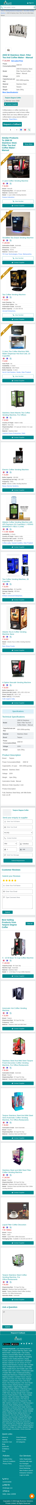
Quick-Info (5, 1446)
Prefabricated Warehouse (9, 1375)
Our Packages (24, 1463)
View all (29, 923)
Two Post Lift (14, 1415)
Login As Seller (24, 1475)
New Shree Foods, (8, 646)
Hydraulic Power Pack (15, 1381)
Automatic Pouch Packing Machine (12, 1409)
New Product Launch (26, 1470)
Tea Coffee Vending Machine (14, 295)
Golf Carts (5, 1427)
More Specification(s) (10, 92)
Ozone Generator (26, 1429)
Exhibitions (5, 1449)
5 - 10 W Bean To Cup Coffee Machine (18, 958)
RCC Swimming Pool (8, 1423)
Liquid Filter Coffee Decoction (14, 1225)
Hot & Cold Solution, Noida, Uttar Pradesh (16, 372)
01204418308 (6, 1482)
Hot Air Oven (10, 1379)
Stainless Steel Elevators (9, 1365)
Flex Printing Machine (13, 1383)
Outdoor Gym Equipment (9, 1425)
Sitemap (4, 1439)
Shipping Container (8, 1377)
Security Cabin (22, 1365)
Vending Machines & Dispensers (14, 10)
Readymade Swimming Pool (24, 1423)
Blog (3, 1444)
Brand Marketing (25, 1468)
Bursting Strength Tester (18, 1393)
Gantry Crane (6, 1391)
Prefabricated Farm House (15, 1367)
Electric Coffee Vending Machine (15, 470)
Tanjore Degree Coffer (13, 98)
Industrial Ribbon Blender (16, 1355)
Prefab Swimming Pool (20, 1419)
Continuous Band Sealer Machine (21, 1407)
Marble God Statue (14, 1399)
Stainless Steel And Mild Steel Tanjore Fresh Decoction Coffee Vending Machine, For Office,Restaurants (17, 1063)
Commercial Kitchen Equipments (17, 1401)
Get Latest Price (17, 61)
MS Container (16, 1371)
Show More (28, 144)
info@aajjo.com (7, 1488)
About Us (5, 1437)
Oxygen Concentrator (13, 1429)
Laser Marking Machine (23, 1348)
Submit (7, 912)
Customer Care (7, 1442)
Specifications (18, 711)
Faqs (3, 1451)
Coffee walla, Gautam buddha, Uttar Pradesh (17, 543)
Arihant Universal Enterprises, (12, 596)
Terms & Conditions (9, 1461)
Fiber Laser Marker (14, 1397)
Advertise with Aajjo (26, 1461)
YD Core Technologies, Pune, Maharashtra (16, 254)
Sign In (30, 3)
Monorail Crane (24, 1391)
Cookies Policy (7, 1459)
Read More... (13, 119)
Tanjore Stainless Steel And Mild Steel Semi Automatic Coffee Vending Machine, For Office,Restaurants (17, 1117)
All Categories (20, 1442)
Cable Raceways (27, 1403)
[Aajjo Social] (21, 1343)
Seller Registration (25, 1459)
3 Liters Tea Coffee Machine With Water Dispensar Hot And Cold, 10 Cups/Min (16, 353)
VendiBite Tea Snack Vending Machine (18, 238)
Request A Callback (18, 1333)
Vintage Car (13, 1427)
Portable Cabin (6, 1350)
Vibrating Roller (16, 1352)
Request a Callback (12, 124)
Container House (20, 1377)
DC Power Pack (20, 1379)
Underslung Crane (25, 1389)
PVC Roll (23, 1399)
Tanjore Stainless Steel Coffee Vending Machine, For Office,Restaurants (14, 1277)
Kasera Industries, (8, 197)
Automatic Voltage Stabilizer (10, 1389)
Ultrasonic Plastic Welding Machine (12, 1405)
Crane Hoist (15, 1391)
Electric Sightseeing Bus (25, 1425)
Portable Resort (11, 1369)
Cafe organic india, (8, 699)
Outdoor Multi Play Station (20, 1350)
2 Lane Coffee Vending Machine (15, 181)
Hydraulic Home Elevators (16, 1361)
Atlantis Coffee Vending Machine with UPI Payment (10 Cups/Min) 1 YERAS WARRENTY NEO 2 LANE (17, 524)
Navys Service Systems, (10, 486)
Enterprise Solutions (26, 1473)
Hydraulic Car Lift (13, 1363)
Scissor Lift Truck (25, 1363)
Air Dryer (19, 1411)
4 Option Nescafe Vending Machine (16, 682)
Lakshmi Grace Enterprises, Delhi (13, 433)
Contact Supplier (11, 104)
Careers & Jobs (21, 1439)
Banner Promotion (25, 1466)
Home (2, 10)
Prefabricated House (25, 1375)
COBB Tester (6, 1393)
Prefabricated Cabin (28, 1371)
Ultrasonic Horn (16, 1403)
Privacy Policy (7, 1463)
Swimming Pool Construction (21, 1421)
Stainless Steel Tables (15, 1357)
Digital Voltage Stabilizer (21, 1387)
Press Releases (21, 1437)
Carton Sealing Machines (16, 1359)
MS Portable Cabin (22, 1369)
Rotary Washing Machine (16, 1385)
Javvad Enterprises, (9, 311)
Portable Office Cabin (9, 1373)
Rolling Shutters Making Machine (18, 1413)
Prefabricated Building (23, 1373)
